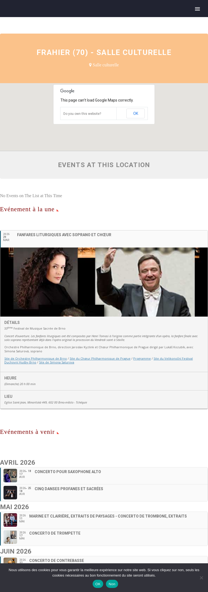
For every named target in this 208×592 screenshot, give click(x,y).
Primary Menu (197, 9)
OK (135, 113)
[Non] (201, 577)
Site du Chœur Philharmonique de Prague (100, 358)
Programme (142, 358)
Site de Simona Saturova (56, 362)
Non (112, 584)
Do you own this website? (82, 114)
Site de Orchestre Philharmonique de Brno (35, 358)
